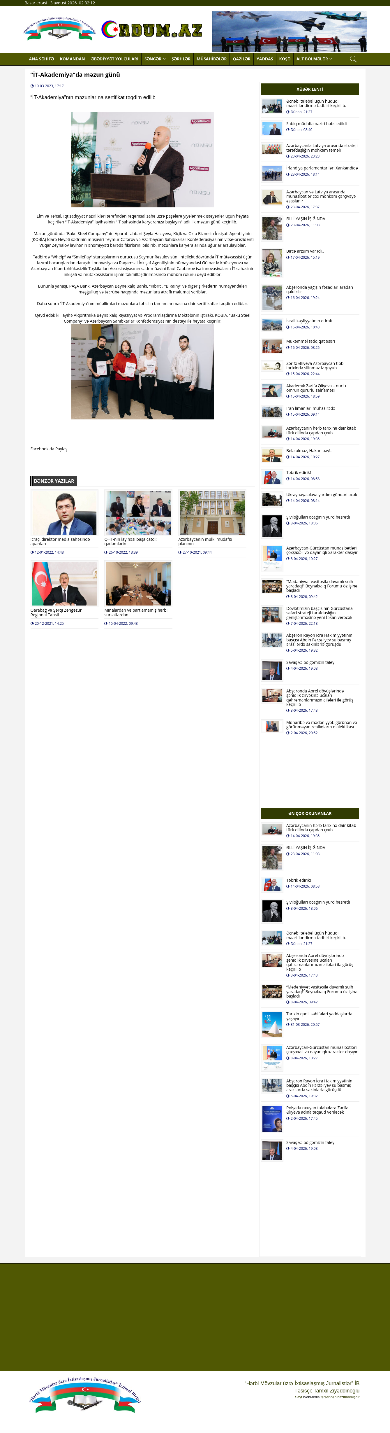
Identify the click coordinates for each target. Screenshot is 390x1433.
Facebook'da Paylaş (49, 449)
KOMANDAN (72, 59)
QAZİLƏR (241, 59)
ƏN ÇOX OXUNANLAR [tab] (309, 813)
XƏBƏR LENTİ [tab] (310, 89)
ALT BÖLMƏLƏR (314, 59)
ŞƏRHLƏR (181, 59)
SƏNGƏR (154, 59)
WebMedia (311, 1397)
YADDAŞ (265, 59)
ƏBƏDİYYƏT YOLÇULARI (114, 59)
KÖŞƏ (284, 59)
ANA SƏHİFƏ (41, 59)
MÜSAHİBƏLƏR (212, 59)
